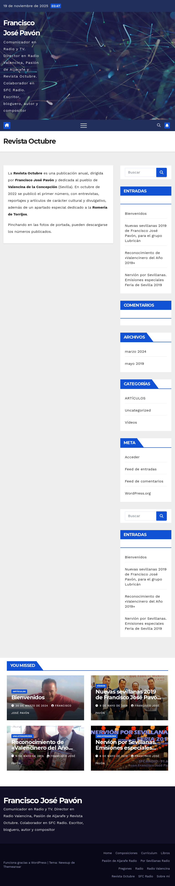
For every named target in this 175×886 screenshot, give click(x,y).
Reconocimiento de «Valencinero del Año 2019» (144, 258)
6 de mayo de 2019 (30, 756)
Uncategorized (138, 410)
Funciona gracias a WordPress (25, 862)
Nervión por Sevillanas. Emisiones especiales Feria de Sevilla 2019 (146, 280)
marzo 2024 (135, 351)
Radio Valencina (158, 868)
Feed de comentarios (144, 481)
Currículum (149, 853)
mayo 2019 (134, 363)
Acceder (132, 457)
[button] (159, 125)
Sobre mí (163, 876)
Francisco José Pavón (42, 800)
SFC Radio (145, 876)
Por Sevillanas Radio (155, 861)
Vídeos (131, 422)
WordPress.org (138, 493)
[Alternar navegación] (83, 125)
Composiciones (126, 853)
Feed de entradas (141, 469)
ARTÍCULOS (135, 398)
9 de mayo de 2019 (114, 705)
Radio (139, 868)
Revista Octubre (123, 876)
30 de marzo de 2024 (32, 705)
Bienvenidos (136, 213)
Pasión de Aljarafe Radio (119, 861)
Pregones (125, 868)
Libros (165, 853)
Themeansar (12, 866)
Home (107, 853)
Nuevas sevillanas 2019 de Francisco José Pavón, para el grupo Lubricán (128, 697)
